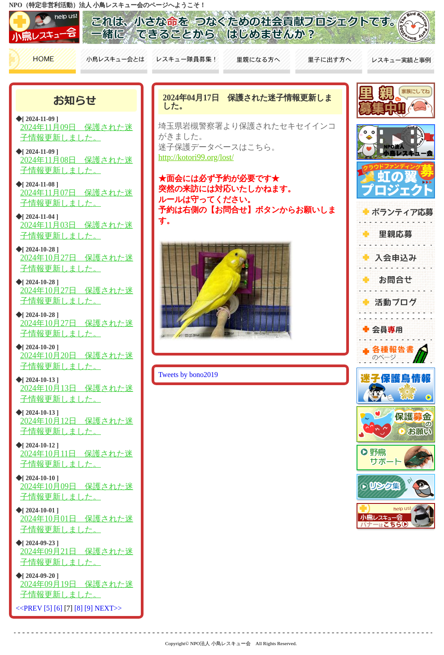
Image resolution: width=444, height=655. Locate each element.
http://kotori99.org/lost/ (196, 157)
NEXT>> (108, 608)
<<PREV (29, 608)
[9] (89, 608)
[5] (49, 608)
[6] (59, 608)
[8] (79, 608)
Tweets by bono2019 (188, 374)
